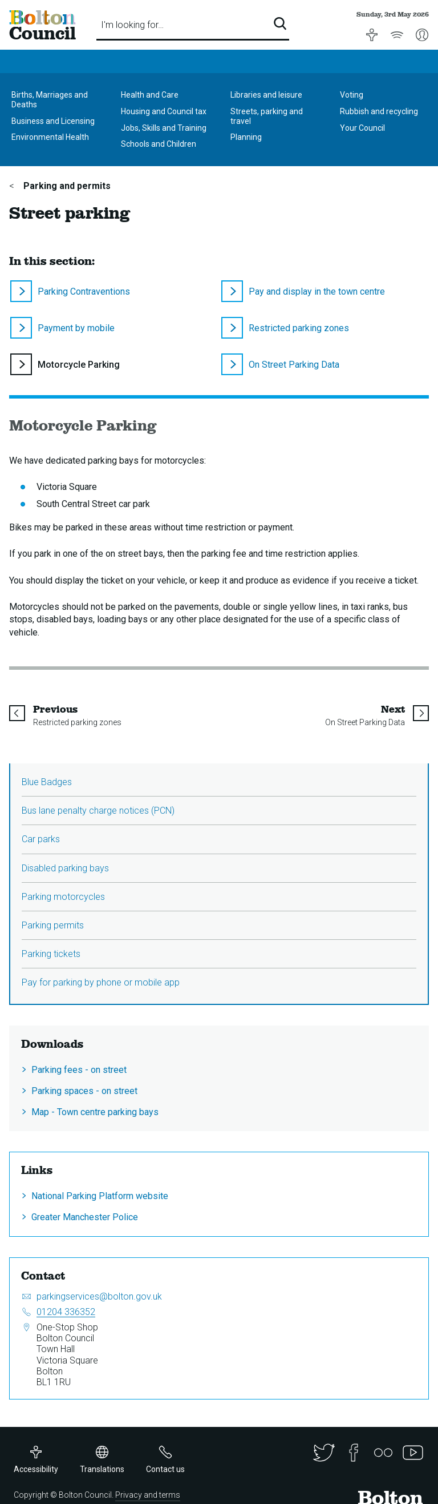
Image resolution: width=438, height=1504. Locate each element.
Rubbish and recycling (379, 111)
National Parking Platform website (99, 1196)
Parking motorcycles (63, 896)
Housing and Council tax (163, 111)
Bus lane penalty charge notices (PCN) (98, 810)
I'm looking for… (132, 24)
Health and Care (150, 94)
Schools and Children (158, 143)
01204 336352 (65, 1311)
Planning (246, 137)
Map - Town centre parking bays (95, 1112)
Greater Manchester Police (84, 1217)
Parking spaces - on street (84, 1090)
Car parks (41, 839)
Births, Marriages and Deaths (49, 99)
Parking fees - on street (79, 1069)
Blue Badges (47, 782)
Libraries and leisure (266, 94)
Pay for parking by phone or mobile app (101, 982)
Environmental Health (50, 137)
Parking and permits (66, 185)
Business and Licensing (53, 121)
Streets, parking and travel (266, 116)
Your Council (362, 127)
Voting (351, 94)
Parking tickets (51, 953)
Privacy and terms (147, 1494)
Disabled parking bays (65, 868)
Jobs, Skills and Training (163, 127)
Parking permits (53, 925)
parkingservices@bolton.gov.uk (99, 1296)
